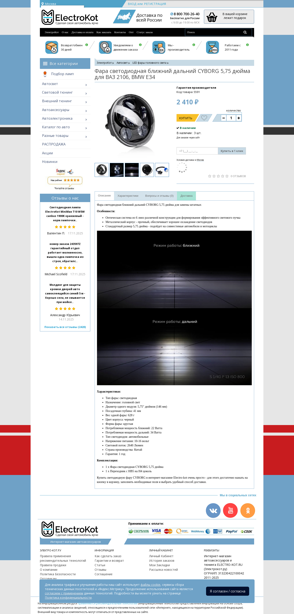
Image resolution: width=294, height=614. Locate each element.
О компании (48, 570)
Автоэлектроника (57, 118)
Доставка (186, 195)
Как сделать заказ (108, 556)
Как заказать (103, 32)
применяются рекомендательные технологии (107, 603)
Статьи (100, 565)
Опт (131, 32)
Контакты (120, 32)
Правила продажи (53, 565)
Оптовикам (48, 579)
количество (233, 110)
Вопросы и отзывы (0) (159, 195)
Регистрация (155, 4)
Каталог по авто (56, 127)
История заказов (161, 560)
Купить (185, 118)
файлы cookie (150, 585)
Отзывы (100, 570)
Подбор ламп (58, 74)
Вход (132, 4)
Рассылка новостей (163, 570)
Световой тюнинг (57, 92)
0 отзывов (238, 176)
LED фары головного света (149, 63)
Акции (47, 153)
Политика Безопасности (58, 574)
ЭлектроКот (52, 32)
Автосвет (50, 83)
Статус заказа (145, 32)
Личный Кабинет (161, 556)
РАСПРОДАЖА (54, 144)
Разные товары (55, 135)
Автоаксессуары (55, 109)
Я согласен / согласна (227, 591)
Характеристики (127, 195)
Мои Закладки (159, 565)
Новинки (49, 161)
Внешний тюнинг (57, 101)
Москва (48, 4)
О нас (65, 32)
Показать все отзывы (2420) (65, 327)
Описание (104, 195)
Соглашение (104, 574)
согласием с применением (64, 593)
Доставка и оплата (83, 32)
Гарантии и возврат (109, 560)
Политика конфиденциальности (68, 597)
